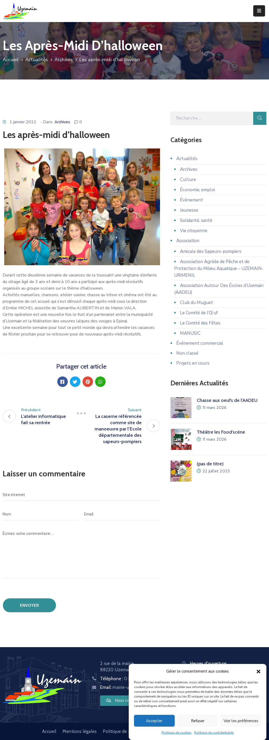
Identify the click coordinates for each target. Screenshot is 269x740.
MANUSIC (190, 333)
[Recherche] (211, 118)
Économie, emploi (197, 190)
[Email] (122, 514)
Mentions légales (80, 731)
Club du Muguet (196, 303)
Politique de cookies (177, 733)
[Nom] (41, 514)
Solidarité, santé (196, 220)
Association (187, 241)
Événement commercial (199, 343)
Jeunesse (189, 210)
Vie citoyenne (193, 231)
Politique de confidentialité (214, 733)
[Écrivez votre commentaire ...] (81, 552)
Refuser (197, 720)
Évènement (191, 200)
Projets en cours (192, 363)
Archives (63, 59)
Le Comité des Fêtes (200, 323)
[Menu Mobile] (259, 11)
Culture (188, 180)
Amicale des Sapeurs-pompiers (210, 251)
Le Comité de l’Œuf (199, 313)
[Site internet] (81, 494)
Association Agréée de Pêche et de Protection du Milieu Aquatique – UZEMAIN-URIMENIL (218, 268)
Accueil (11, 59)
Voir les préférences (241, 720)
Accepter (154, 720)
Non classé (187, 353)
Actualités (36, 59)
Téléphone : (127, 678)
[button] (258, 671)
